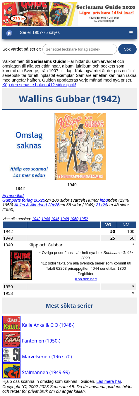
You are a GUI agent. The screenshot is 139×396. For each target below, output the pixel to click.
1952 (83, 219)
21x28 (101, 205)
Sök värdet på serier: (21, 49)
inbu (104, 200)
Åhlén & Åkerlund (30, 205)
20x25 (39, 200)
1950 (74, 219)
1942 (36, 219)
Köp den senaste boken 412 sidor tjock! (39, 84)
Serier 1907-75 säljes (40, 32)
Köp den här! (86, 279)
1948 (65, 219)
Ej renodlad (13, 195)
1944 (46, 219)
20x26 (53, 205)
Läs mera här (109, 381)
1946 (55, 219)
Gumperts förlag (17, 200)
